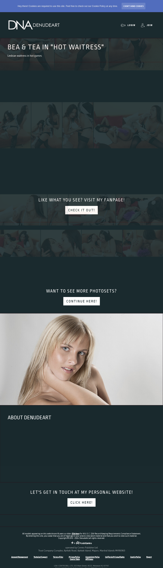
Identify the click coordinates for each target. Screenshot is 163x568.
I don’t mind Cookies (133, 6)
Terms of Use (58, 557)
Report (149, 557)
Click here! (81, 502)
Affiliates (89, 559)
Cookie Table (75, 559)
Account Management (19, 557)
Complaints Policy (92, 557)
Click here (75, 533)
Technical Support (40, 557)
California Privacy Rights (115, 557)
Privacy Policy (74, 557)
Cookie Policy (135, 557)
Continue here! (81, 301)
